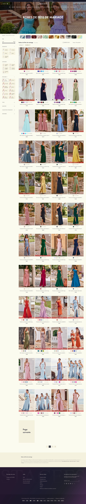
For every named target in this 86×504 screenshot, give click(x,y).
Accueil (3, 35)
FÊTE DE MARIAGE (35, 7)
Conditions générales (50, 498)
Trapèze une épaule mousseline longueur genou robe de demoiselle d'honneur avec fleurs (59, 104)
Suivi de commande (26, 481)
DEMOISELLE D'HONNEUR (21, 7)
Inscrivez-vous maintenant (49, 0)
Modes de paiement (43, 481)
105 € (76, 74)
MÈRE (29, 7)
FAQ (24, 477)
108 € (76, 261)
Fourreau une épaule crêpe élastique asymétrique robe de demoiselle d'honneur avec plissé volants (43, 228)
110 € (76, 292)
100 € (43, 230)
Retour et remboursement (27, 479)
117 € (59, 167)
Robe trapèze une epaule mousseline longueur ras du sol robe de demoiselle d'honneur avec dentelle (27, 135)
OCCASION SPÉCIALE (45, 7)
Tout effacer (27, 45)
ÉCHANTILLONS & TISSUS (56, 7)
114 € (27, 105)
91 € (59, 136)
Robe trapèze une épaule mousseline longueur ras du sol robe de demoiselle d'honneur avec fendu (27, 73)
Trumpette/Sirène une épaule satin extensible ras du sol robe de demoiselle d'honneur (59, 384)
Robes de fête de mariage (10, 35)
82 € (27, 323)
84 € (59, 323)
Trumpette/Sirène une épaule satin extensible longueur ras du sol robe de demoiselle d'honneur (76, 321)
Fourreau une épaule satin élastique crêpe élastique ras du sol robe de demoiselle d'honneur (59, 415)
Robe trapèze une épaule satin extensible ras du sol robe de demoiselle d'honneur (43, 384)
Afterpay (41, 484)
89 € (27, 385)
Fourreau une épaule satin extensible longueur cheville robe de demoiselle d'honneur (27, 384)
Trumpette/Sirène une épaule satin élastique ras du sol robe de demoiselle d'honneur (27, 415)
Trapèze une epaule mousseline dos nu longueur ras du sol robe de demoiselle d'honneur (27, 104)
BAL (10, 7)
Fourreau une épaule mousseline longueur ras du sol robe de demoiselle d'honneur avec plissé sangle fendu (59, 73)
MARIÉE (13, 7)
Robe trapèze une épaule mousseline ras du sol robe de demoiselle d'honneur (27, 352)
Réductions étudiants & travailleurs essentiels (48, 488)
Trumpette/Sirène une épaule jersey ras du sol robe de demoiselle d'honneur (43, 321)
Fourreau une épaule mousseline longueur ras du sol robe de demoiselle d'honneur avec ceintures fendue (59, 259)
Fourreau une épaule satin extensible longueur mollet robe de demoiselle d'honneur (59, 321)
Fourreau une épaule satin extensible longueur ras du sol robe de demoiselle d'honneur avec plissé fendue (76, 197)
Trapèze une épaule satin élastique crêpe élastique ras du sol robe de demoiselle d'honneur (43, 415)
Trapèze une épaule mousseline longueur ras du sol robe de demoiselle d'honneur (27, 321)
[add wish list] (33, 48)
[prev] (47, 447)
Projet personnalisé (26, 483)
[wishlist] (77, 3)
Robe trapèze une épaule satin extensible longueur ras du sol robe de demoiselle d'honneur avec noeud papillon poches (76, 290)
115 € (59, 199)
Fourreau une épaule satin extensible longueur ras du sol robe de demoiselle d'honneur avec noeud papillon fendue (27, 197)
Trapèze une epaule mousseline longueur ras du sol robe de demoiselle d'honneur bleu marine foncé (43, 104)
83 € (43, 261)
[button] (8, 39)
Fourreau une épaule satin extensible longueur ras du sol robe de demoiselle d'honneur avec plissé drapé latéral (59, 135)
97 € (27, 74)
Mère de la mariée (73, 461)
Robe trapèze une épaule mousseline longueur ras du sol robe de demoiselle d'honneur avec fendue (76, 166)
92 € (43, 292)
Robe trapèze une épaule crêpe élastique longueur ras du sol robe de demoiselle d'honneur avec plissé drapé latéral (59, 197)
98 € (75, 167)
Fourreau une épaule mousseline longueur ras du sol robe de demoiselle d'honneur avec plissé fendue (76, 135)
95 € (75, 416)
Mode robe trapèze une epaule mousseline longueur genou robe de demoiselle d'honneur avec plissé (76, 73)
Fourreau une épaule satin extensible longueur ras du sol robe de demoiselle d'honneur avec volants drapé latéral (43, 197)
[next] (55, 447)
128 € (27, 136)
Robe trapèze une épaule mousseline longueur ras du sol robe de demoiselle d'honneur (76, 104)
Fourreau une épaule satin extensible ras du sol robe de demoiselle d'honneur (43, 352)
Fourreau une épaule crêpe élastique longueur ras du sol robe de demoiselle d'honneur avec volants (59, 228)
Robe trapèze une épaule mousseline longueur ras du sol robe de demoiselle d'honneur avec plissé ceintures (27, 166)
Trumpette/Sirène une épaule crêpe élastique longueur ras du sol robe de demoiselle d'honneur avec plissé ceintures (27, 228)
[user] (80, 3)
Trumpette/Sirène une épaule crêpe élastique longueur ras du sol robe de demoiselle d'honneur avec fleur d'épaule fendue (59, 166)
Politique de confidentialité (59, 498)
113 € (76, 105)
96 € (59, 105)
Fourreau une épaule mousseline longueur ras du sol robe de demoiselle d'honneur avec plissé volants (43, 166)
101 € (43, 136)
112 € (59, 74)
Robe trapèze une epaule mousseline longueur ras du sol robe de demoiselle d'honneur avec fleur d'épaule (43, 73)
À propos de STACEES (11, 477)
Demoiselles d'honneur (65, 461)
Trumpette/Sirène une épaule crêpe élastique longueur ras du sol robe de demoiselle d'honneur (43, 135)
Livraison (8, 479)
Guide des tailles (43, 477)
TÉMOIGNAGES (73, 7)
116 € (43, 105)
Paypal (41, 486)
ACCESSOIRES (66, 7)
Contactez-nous (43, 479)
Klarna (41, 483)
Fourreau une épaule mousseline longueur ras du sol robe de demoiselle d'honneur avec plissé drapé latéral (43, 290)
